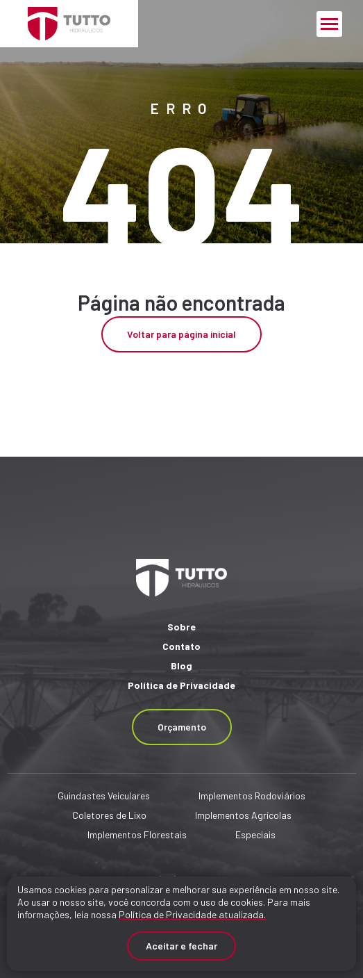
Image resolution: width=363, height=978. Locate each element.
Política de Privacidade (181, 685)
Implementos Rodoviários (252, 795)
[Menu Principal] (329, 24)
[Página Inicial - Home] (69, 23)
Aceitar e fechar (181, 946)
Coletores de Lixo (109, 815)
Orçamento (182, 727)
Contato (181, 646)
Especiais (255, 834)
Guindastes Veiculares (104, 795)
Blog (181, 665)
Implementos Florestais (137, 834)
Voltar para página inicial (181, 334)
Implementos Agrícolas (243, 815)
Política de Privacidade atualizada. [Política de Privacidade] (192, 914)
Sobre (181, 627)
